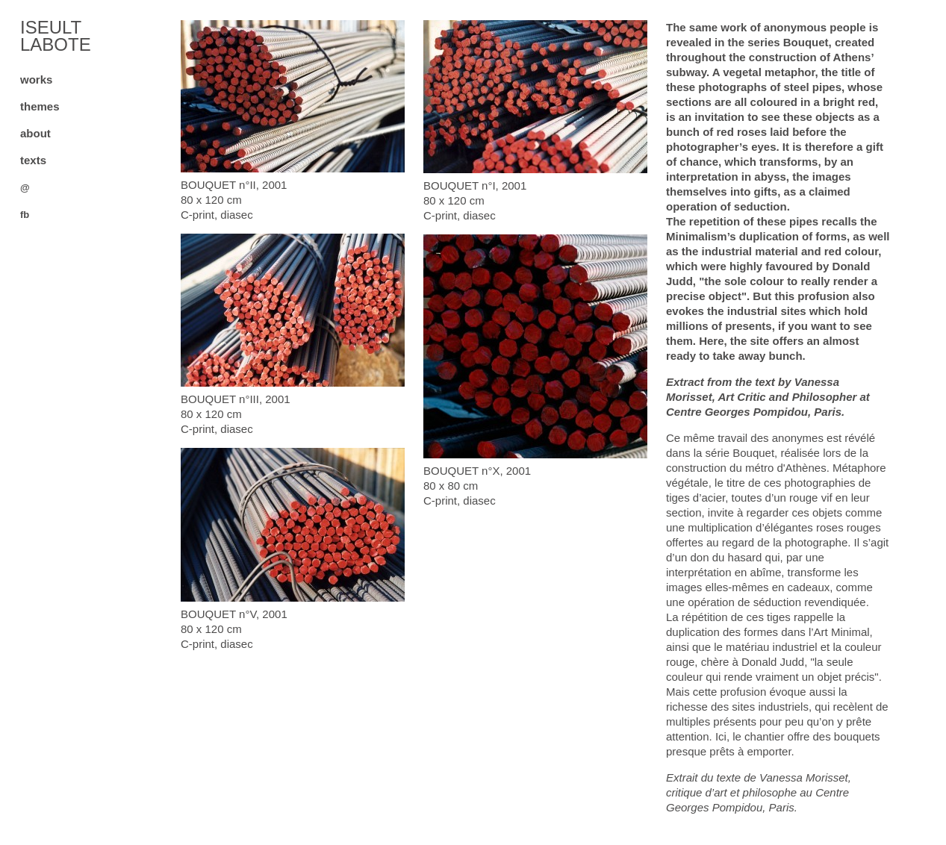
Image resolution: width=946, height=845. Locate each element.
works (36, 79)
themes (40, 106)
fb (24, 214)
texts (33, 160)
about (35, 133)
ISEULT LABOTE (55, 35)
